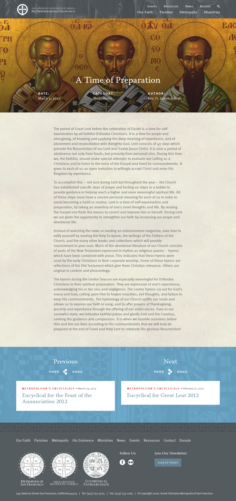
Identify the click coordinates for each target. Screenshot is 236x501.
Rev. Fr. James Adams (165, 98)
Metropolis (188, 12)
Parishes (166, 12)
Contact (170, 440)
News (189, 6)
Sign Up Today (168, 462)
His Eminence (83, 440)
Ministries (212, 12)
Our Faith (145, 12)
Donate (205, 6)
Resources (171, 6)
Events (152, 6)
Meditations (102, 98)
